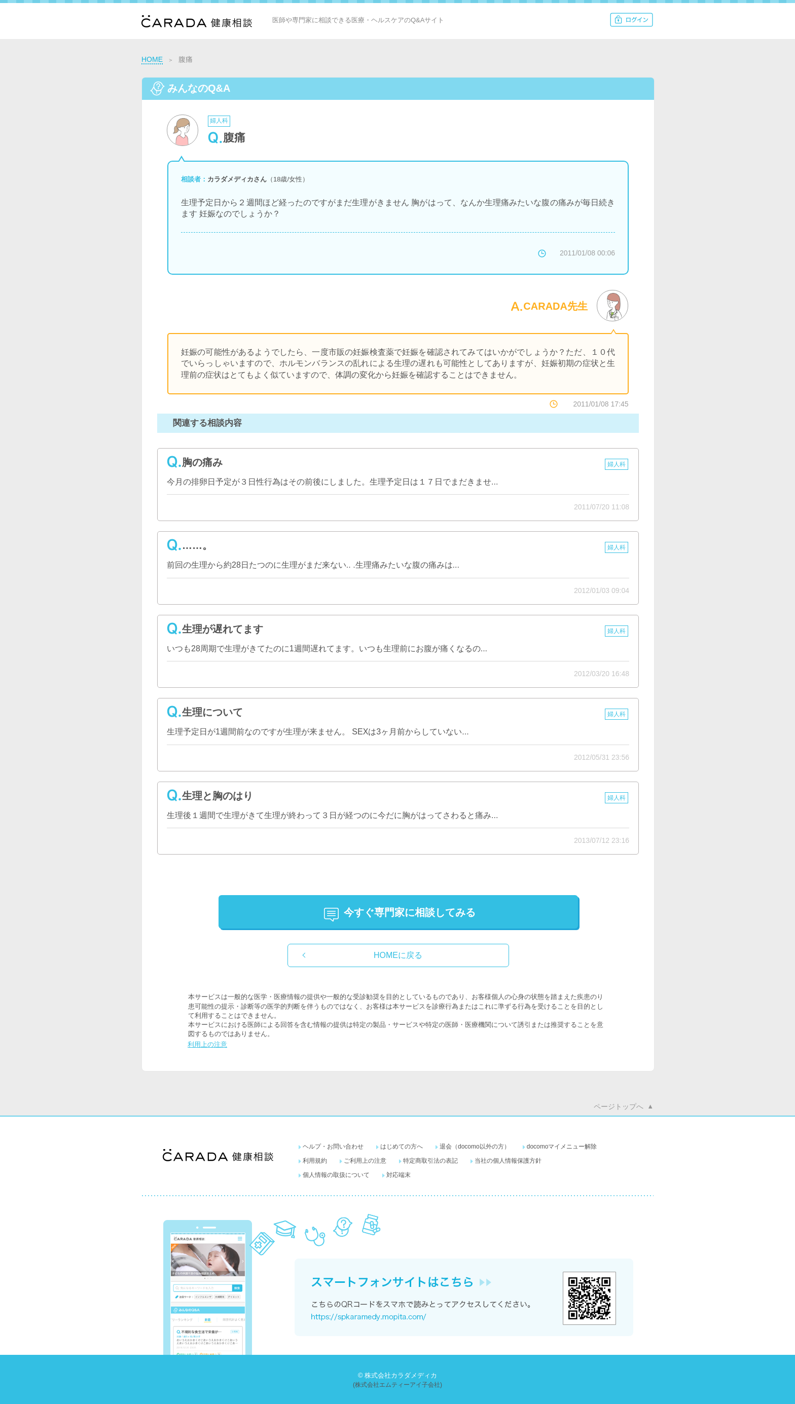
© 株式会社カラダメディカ (397, 1375)
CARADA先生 (555, 306)
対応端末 (398, 1174)
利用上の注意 (207, 1044)
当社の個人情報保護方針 (508, 1160)
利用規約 (315, 1160)
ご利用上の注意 (365, 1160)
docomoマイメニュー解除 (562, 1146)
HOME (152, 59)
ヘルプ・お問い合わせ (333, 1146)
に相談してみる (410, 912)
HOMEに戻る (398, 955)
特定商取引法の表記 (430, 1160)
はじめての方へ (401, 1146)
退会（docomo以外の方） (475, 1146)
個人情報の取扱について (336, 1174)
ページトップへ (618, 1106)
